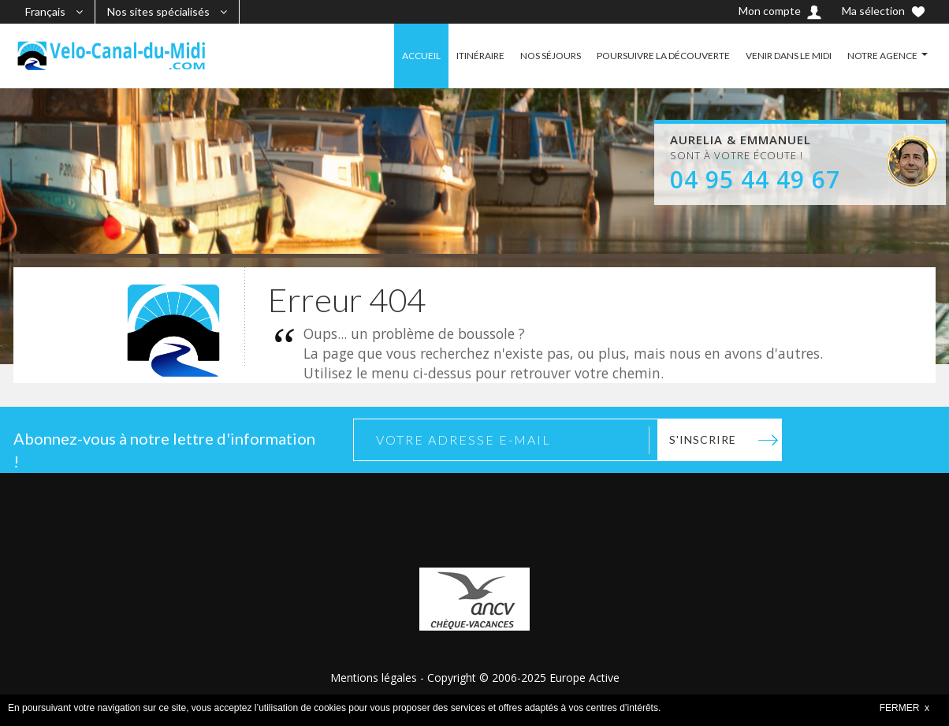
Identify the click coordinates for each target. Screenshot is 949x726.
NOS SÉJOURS (550, 55)
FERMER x (904, 707)
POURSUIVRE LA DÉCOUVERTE (663, 55)
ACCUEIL (421, 55)
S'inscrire (702, 439)
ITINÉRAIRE (480, 55)
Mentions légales (373, 677)
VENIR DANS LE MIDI (789, 55)
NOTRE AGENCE (882, 55)
